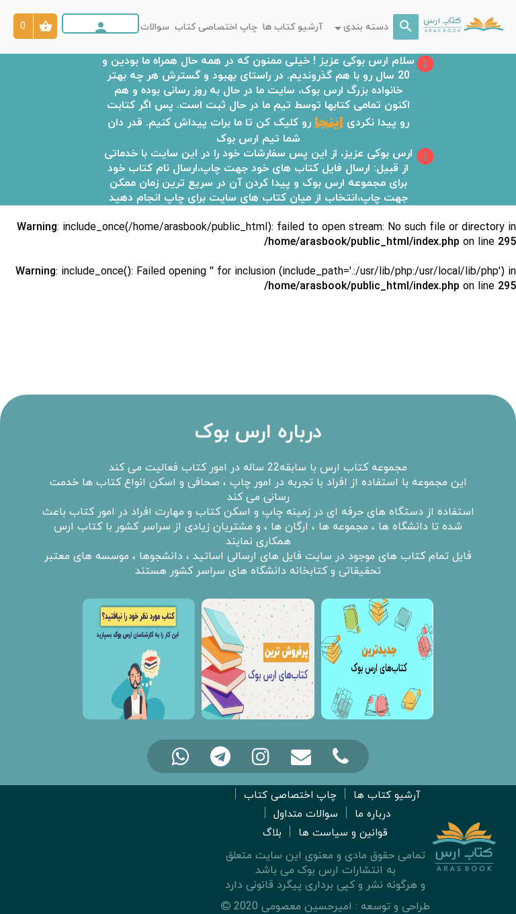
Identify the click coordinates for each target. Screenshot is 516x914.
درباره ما (372, 814)
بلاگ (272, 833)
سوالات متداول (139, 27)
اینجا (328, 122)
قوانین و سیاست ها (343, 833)
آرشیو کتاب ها (292, 27)
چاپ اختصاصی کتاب (216, 27)
